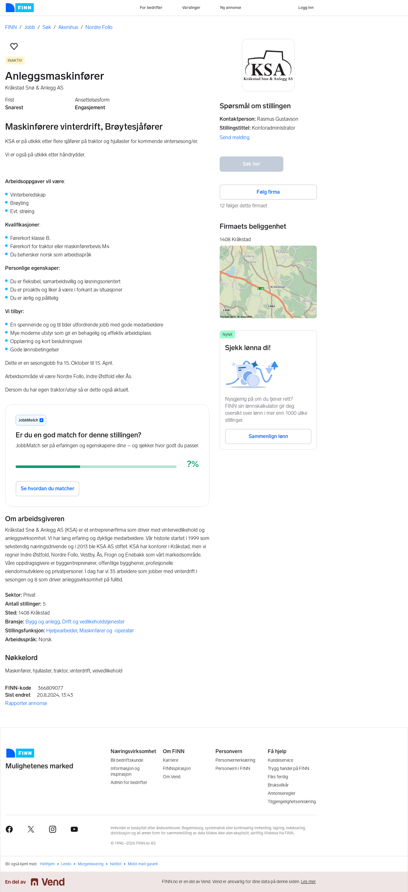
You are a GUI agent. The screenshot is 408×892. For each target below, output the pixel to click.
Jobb (29, 27)
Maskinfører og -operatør (106, 631)
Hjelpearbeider (61, 631)
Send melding (235, 137)
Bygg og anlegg (43, 622)
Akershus (68, 27)
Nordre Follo (99, 27)
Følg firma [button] (268, 192)
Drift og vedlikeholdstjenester (93, 622)
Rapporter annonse (26, 703)
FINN (11, 27)
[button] (14, 46)
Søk (46, 27)
